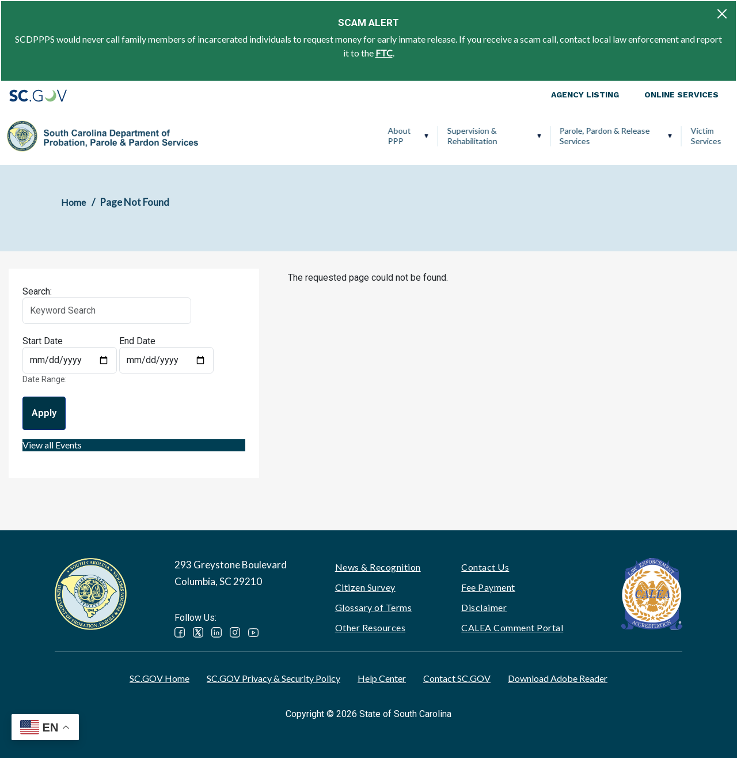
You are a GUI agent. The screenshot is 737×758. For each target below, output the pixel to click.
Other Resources (370, 627)
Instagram (235, 632)
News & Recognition (378, 566)
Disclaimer (484, 607)
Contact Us (485, 566)
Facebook (179, 632)
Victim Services (525, 136)
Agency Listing (585, 94)
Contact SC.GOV (457, 678)
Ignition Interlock (599, 136)
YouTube (253, 632)
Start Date (42, 340)
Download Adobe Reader (557, 678)
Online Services (681, 94)
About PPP (218, 136)
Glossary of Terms (373, 607)
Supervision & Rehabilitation (292, 136)
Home (73, 202)
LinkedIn (216, 632)
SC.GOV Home (159, 678)
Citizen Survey (365, 587)
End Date (137, 340)
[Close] (722, 14)
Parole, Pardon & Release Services (424, 136)
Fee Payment (488, 587)
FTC (384, 52)
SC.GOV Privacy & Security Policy (273, 678)
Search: (37, 291)
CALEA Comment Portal (512, 627)
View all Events (52, 444)
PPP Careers (676, 136)
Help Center (382, 678)
